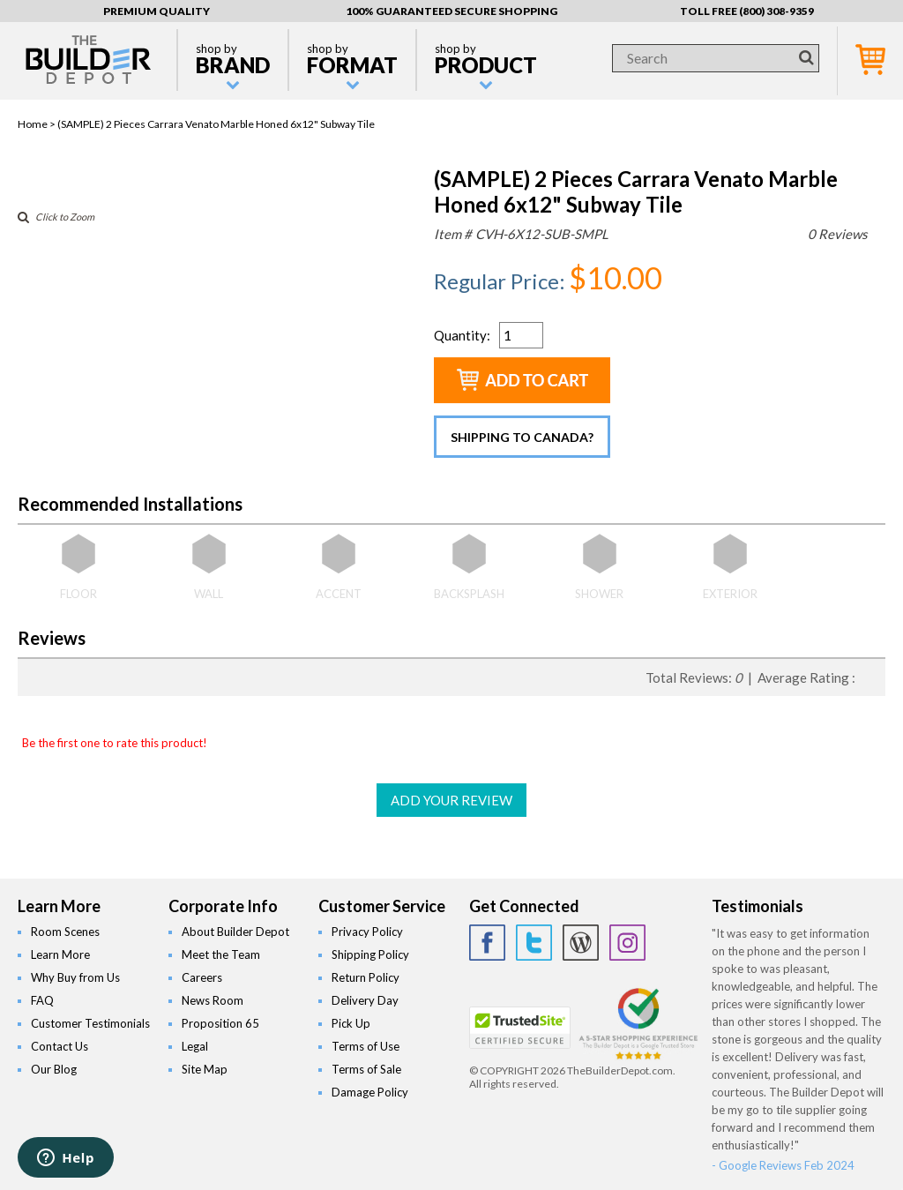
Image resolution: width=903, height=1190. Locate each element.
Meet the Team (221, 954)
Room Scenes (65, 931)
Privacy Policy (367, 931)
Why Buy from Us (75, 977)
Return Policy (365, 977)
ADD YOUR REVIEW (451, 800)
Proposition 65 (220, 1023)
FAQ (42, 1000)
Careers (202, 977)
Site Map (205, 1069)
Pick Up (351, 1023)
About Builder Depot (235, 931)
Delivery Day (365, 1000)
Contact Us (59, 1046)
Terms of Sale (366, 1069)
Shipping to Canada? (522, 437)
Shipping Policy (370, 954)
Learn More (60, 954)
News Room (212, 1000)
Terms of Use (365, 1046)
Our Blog (54, 1069)
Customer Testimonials (90, 1023)
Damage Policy (370, 1092)
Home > (37, 124)
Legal (195, 1046)
